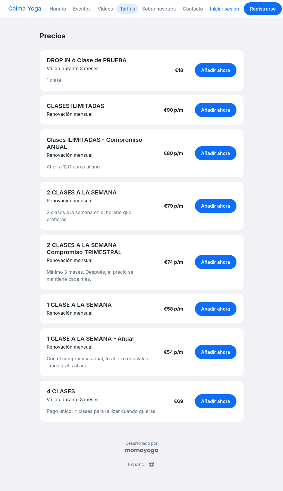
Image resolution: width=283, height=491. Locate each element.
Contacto (193, 9)
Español (141, 464)
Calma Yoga (25, 8)
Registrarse (263, 9)
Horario (58, 9)
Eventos (82, 9)
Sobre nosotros (159, 9)
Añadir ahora (215, 70)
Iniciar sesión (224, 9)
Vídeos (105, 9)
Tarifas (127, 9)
